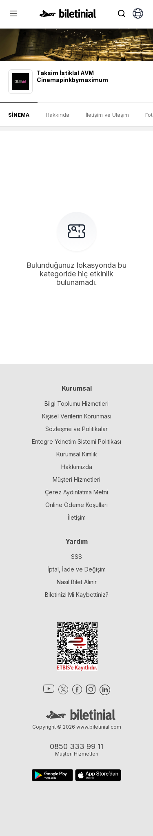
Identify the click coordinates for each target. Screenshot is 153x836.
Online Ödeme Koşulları (76, 504)
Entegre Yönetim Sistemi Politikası (76, 441)
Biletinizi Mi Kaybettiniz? (77, 594)
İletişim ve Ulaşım (107, 114)
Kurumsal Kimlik (76, 454)
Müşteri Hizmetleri (76, 479)
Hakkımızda (76, 466)
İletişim (77, 517)
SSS (76, 556)
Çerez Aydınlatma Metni (76, 492)
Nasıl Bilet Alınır (77, 581)
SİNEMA (18, 114)
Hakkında (57, 114)
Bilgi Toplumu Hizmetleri (76, 403)
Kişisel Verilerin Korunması (76, 416)
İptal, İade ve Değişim (76, 569)
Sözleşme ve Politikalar (76, 428)
